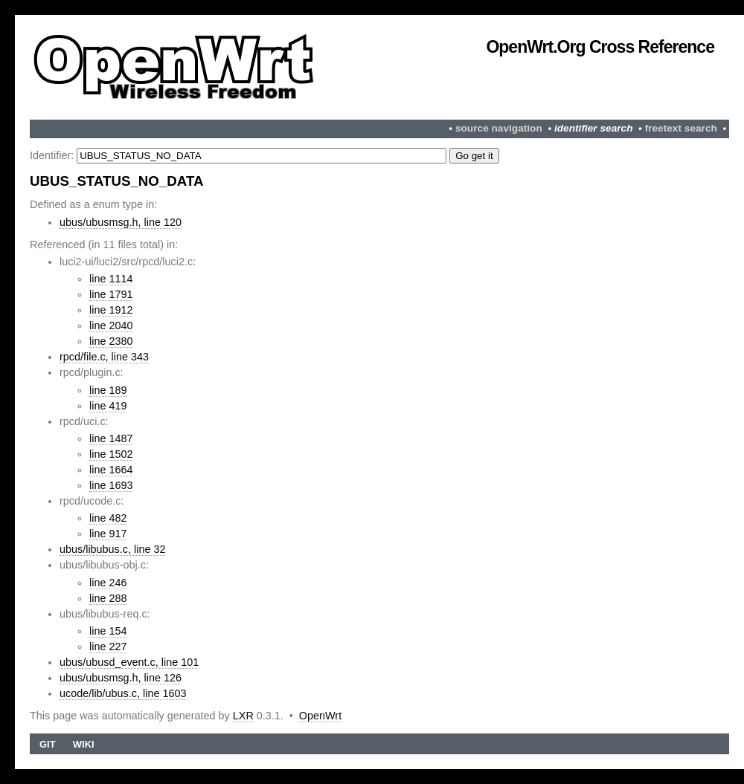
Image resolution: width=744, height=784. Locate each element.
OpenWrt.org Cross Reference (600, 46)
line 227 (107, 646)
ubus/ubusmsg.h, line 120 (121, 222)
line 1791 (110, 294)
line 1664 (110, 470)
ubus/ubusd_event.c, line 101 (129, 662)
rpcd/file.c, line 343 (104, 357)
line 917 (107, 534)
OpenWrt (320, 716)
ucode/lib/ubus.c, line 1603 (123, 693)
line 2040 (110, 325)
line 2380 (110, 341)
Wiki (83, 744)
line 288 (107, 598)
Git (47, 744)
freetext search (681, 128)
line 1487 (110, 438)
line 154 (107, 631)
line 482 (107, 518)
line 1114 (110, 279)
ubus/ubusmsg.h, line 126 (121, 678)
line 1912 (110, 310)
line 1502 (110, 454)
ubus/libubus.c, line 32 (112, 549)
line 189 (107, 390)
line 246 (107, 583)
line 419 (107, 406)
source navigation (498, 128)
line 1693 (110, 485)
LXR (243, 716)
